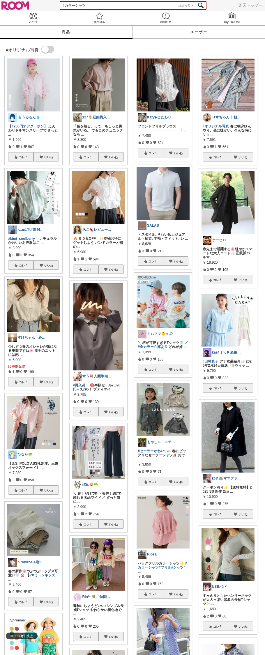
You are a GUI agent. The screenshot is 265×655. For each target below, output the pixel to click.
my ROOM (232, 18)
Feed (33, 18)
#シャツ (177, 567)
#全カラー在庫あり (153, 347)
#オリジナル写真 (216, 126)
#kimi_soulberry (21, 239)
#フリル (165, 567)
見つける (99, 18)
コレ (23, 157)
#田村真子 (211, 361)
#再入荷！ (81, 385)
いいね (48, 157)
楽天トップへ (250, 5)
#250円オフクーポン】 (29, 126)
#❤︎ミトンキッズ (42, 575)
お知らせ (165, 18)
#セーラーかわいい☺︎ (154, 451)
